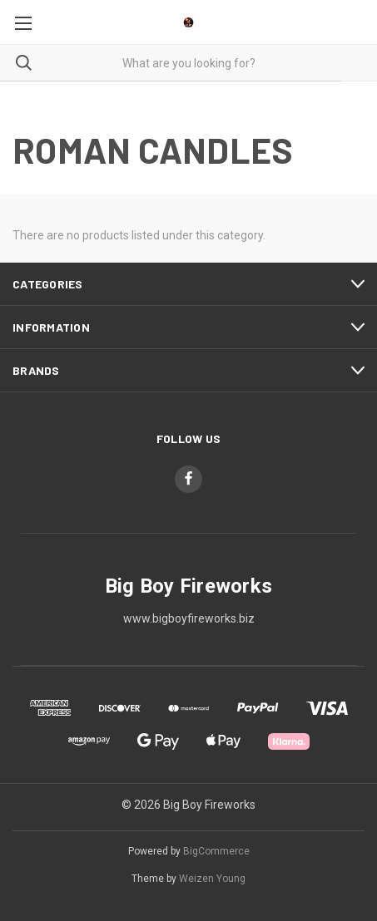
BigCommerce (216, 851)
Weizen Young (212, 878)
